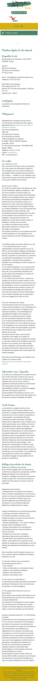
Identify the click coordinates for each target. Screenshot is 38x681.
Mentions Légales (12, 33)
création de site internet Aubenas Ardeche (21, 672)
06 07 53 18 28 (19, 12)
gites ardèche (21, 679)
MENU (19, 26)
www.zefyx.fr (12, 152)
